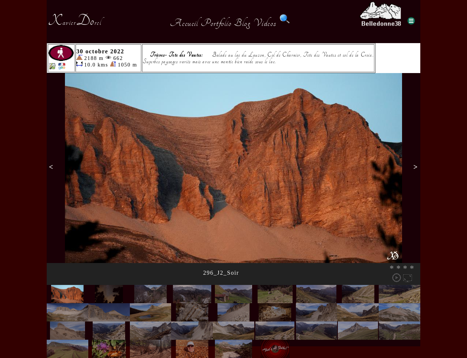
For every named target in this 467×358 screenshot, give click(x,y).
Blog (242, 23)
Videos (265, 23)
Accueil (184, 23)
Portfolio (216, 23)
